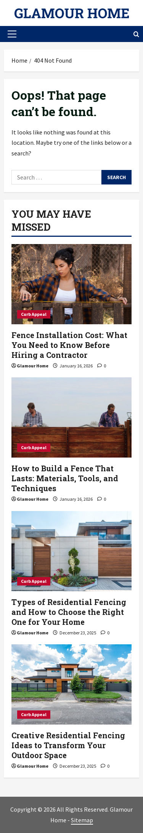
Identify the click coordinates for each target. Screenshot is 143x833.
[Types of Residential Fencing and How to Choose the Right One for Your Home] (71, 551)
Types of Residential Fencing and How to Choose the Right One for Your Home (68, 612)
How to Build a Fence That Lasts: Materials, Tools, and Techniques (64, 478)
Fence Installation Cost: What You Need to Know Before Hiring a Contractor (69, 345)
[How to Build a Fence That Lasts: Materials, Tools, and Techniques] (71, 417)
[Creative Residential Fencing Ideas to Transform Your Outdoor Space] (71, 684)
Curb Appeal (34, 314)
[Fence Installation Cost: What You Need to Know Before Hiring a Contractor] (71, 284)
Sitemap (82, 820)
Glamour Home (32, 366)
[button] (12, 34)
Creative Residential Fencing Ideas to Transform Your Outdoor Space (68, 745)
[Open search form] (136, 34)
